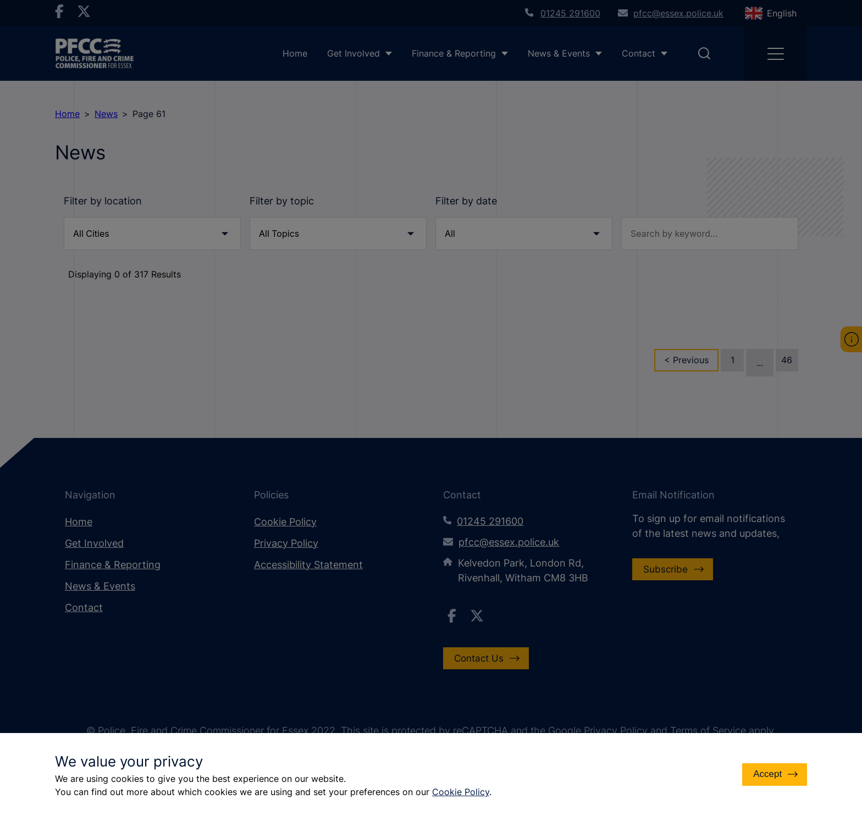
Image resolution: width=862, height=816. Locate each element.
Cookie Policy (460, 791)
